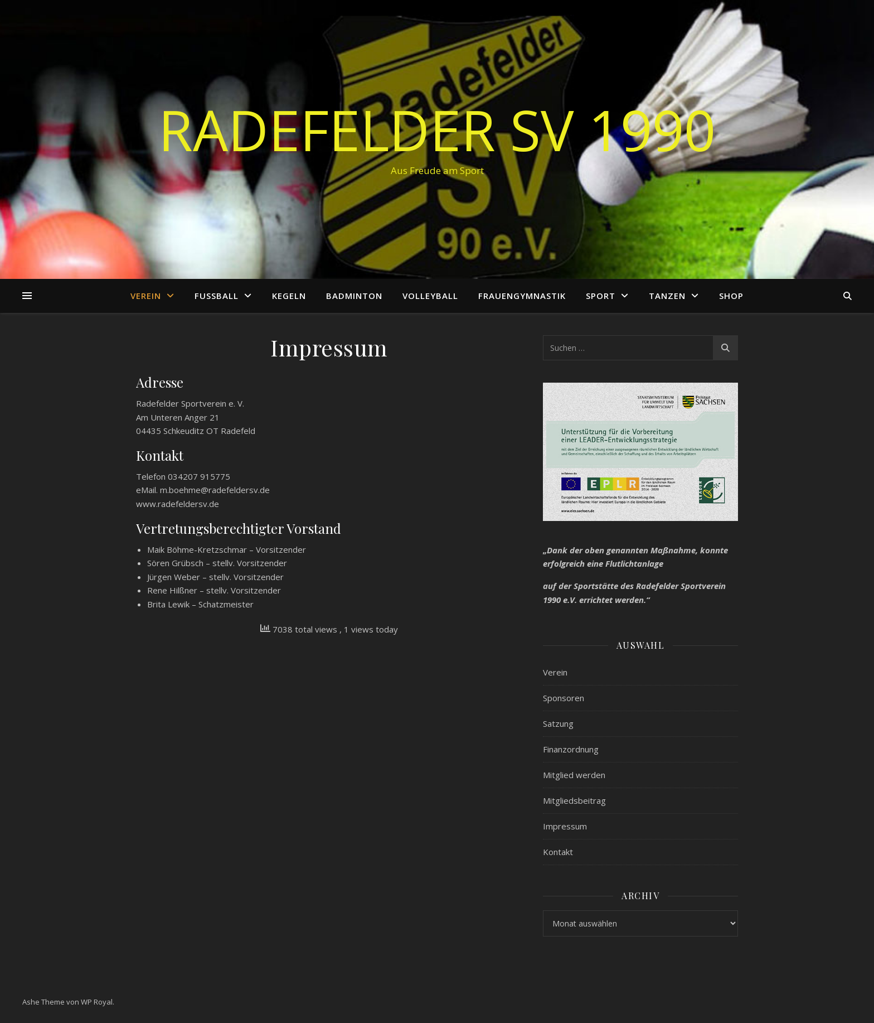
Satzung (558, 723)
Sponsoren (563, 697)
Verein (145, 295)
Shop (731, 295)
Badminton (354, 295)
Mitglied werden (574, 774)
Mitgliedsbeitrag (574, 800)
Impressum (565, 826)
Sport (600, 295)
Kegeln (289, 295)
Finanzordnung (571, 749)
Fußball (217, 295)
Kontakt (558, 851)
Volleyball (430, 295)
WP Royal (97, 1002)
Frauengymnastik (522, 295)
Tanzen (667, 295)
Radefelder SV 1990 (437, 129)
